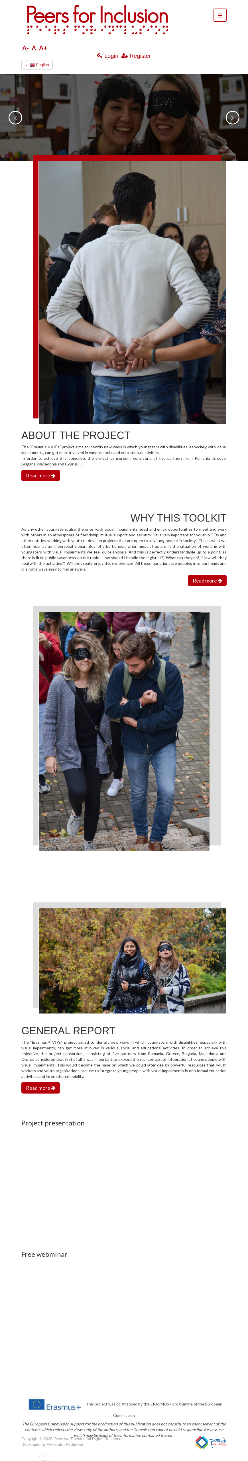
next (232, 117)
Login (111, 56)
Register (140, 56)
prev (15, 117)
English (37, 65)
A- (25, 48)
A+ (43, 48)
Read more (40, 475)
